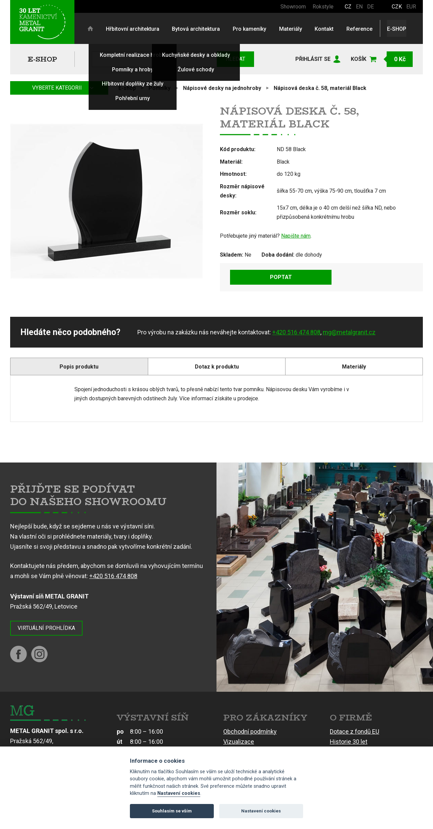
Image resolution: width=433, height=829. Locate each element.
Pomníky (159, 88)
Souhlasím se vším (172, 810)
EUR (411, 6)
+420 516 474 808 (296, 332)
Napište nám (296, 236)
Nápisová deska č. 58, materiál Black (320, 88)
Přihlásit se (313, 59)
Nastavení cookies (178, 793)
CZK (397, 6)
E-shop (42, 59)
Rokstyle (323, 6)
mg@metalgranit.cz (349, 332)
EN (359, 6)
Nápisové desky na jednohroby (222, 88)
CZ (348, 6)
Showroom (293, 6)
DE (370, 6)
